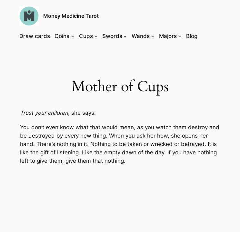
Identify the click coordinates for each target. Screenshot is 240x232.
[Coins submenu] (72, 36)
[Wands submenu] (152, 36)
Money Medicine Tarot (71, 16)
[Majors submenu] (179, 36)
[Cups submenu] (95, 36)
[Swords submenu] (125, 36)
